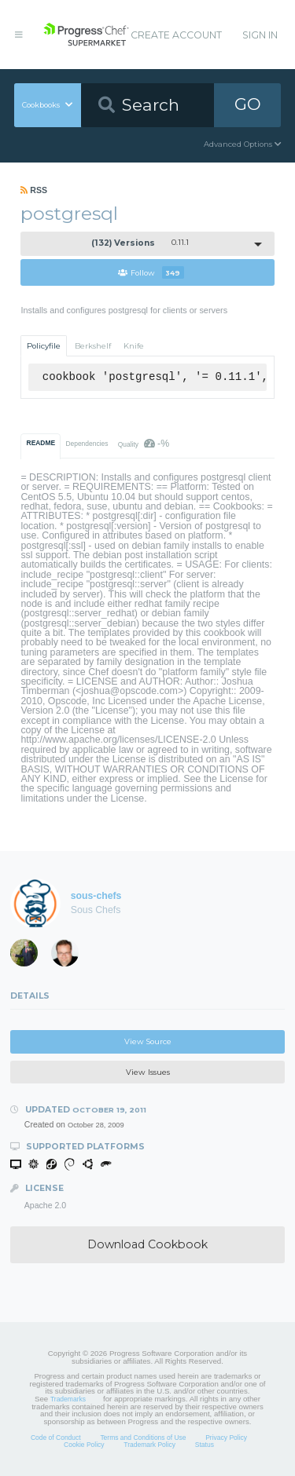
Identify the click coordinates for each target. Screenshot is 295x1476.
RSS (33, 190)
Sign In (260, 35)
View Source (147, 1041)
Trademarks (68, 1399)
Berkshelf (93, 346)
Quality (143, 443)
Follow (151, 272)
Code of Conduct (56, 1437)
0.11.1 (140, 243)
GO (247, 104)
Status (204, 1445)
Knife (134, 346)
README (41, 443)
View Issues (148, 1072)
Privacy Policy (226, 1437)
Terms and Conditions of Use (143, 1437)
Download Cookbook (147, 1244)
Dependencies (86, 444)
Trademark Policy (149, 1445)
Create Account (176, 35)
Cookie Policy (84, 1445)
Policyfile (44, 346)
